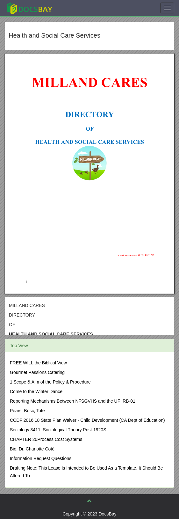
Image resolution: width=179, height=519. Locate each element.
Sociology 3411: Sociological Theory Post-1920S (58, 429)
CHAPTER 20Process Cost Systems (46, 439)
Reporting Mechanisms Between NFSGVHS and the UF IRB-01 (72, 401)
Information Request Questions (40, 458)
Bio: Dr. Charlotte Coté (32, 448)
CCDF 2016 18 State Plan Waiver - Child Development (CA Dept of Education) (87, 420)
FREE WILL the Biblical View (38, 362)
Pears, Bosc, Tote (27, 410)
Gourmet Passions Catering (37, 372)
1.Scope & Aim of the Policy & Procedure (50, 381)
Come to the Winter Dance (36, 391)
